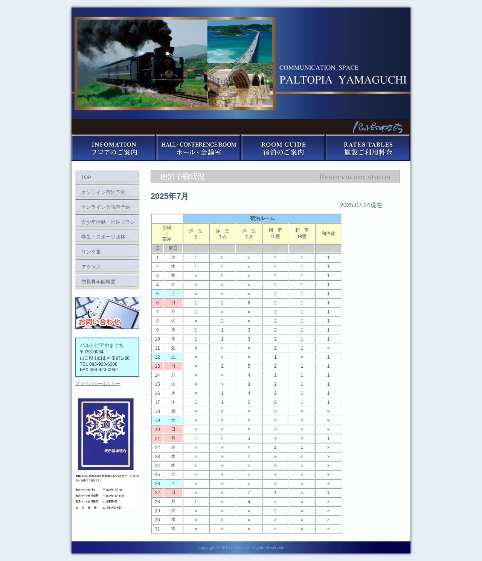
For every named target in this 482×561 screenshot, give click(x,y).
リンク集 (91, 252)
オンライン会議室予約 (105, 207)
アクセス (91, 267)
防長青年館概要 (98, 281)
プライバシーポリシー (97, 383)
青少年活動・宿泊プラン (108, 222)
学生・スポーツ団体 (103, 237)
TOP (86, 177)
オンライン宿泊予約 (103, 192)
